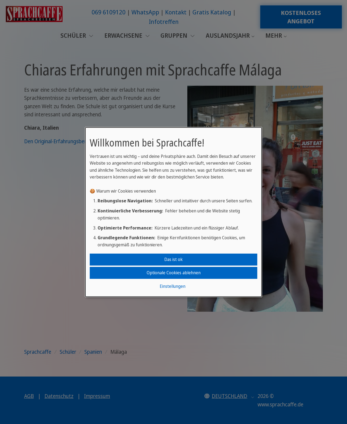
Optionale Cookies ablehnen (174, 273)
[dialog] (173, 212)
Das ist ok (173, 259)
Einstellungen (172, 286)
